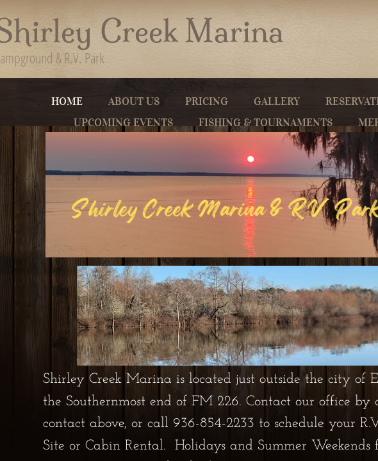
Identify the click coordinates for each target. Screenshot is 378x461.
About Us (134, 101)
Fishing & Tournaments (266, 122)
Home (67, 101)
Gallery (277, 101)
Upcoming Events (123, 122)
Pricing (206, 101)
